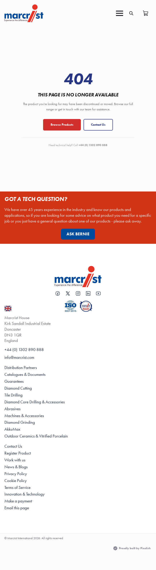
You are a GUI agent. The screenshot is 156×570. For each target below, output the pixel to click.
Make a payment (18, 501)
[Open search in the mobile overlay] (131, 13)
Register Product (17, 453)
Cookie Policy (15, 480)
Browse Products (62, 125)
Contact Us (98, 125)
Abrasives (12, 408)
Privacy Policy (15, 473)
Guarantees (14, 381)
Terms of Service (17, 487)
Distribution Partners (20, 367)
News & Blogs (16, 467)
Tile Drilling (13, 395)
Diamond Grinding (19, 422)
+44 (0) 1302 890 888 (24, 349)
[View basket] (146, 13)
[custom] (57, 293)
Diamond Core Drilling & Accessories (34, 402)
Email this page (16, 508)
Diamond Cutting (18, 388)
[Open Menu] (119, 13)
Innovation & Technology (24, 494)
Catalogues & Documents (25, 374)
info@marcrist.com (19, 357)
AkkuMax (12, 429)
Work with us (14, 460)
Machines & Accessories (24, 415)
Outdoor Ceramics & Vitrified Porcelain (36, 436)
